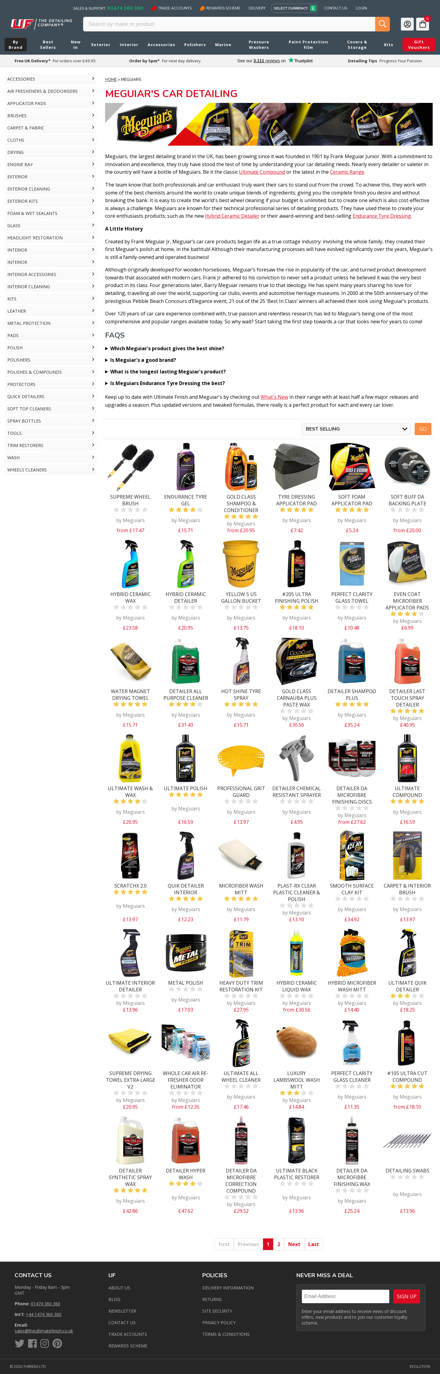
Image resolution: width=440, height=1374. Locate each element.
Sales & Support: (108, 8)
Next (294, 1244)
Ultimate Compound (262, 172)
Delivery (257, 8)
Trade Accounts (172, 8)
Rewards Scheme (220, 8)
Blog (114, 1299)
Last (313, 1244)
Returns (212, 1299)
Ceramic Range (347, 172)
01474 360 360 (45, 1304)
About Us (119, 1288)
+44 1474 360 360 (43, 1314)
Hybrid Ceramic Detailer (232, 216)
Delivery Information (228, 1288)
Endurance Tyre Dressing (382, 216)
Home (111, 79)
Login (361, 8)
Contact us (122, 1322)
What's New (274, 397)
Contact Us (335, 8)
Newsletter (122, 1311)
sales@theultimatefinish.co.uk (44, 1331)
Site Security (217, 1311)
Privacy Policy (219, 1322)
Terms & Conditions (226, 1334)
